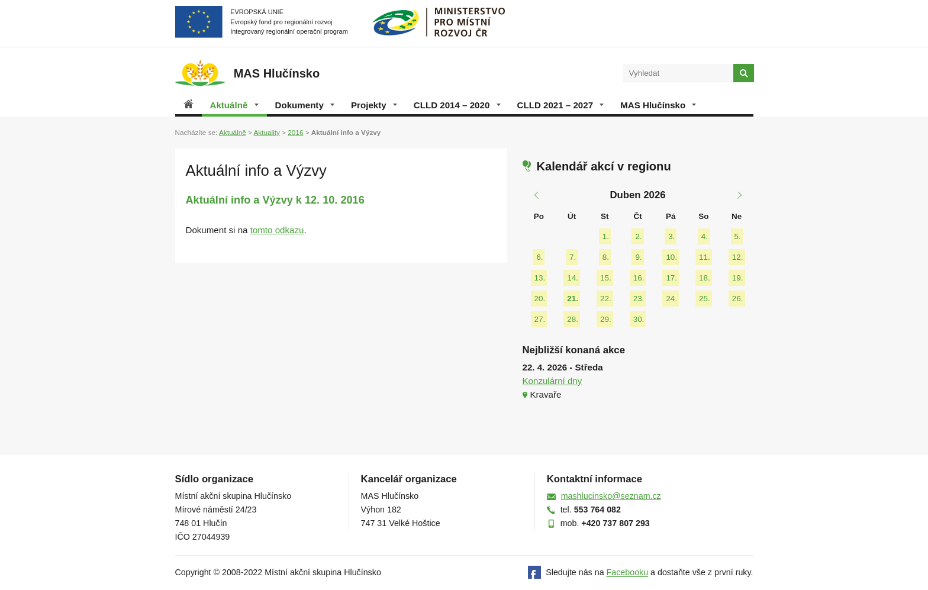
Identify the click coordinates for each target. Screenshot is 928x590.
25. (704, 298)
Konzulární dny (552, 381)
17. (671, 277)
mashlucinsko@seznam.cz (611, 496)
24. (671, 298)
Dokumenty (304, 105)
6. (539, 257)
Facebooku (628, 573)
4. (704, 236)
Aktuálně (234, 105)
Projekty (374, 105)
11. (704, 257)
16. (639, 277)
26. (737, 298)
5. (737, 236)
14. (572, 277)
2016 (295, 132)
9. (638, 257)
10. (671, 257)
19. (737, 277)
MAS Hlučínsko (658, 105)
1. (605, 236)
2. (638, 236)
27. (540, 319)
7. (572, 257)
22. (605, 298)
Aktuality (266, 132)
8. (605, 257)
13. (540, 277)
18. (704, 277)
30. (639, 319)
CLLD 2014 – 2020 (457, 105)
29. (605, 319)
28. (572, 319)
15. (605, 277)
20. (540, 298)
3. (671, 236)
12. (737, 257)
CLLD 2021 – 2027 (560, 105)
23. (639, 298)
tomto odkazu (277, 230)
